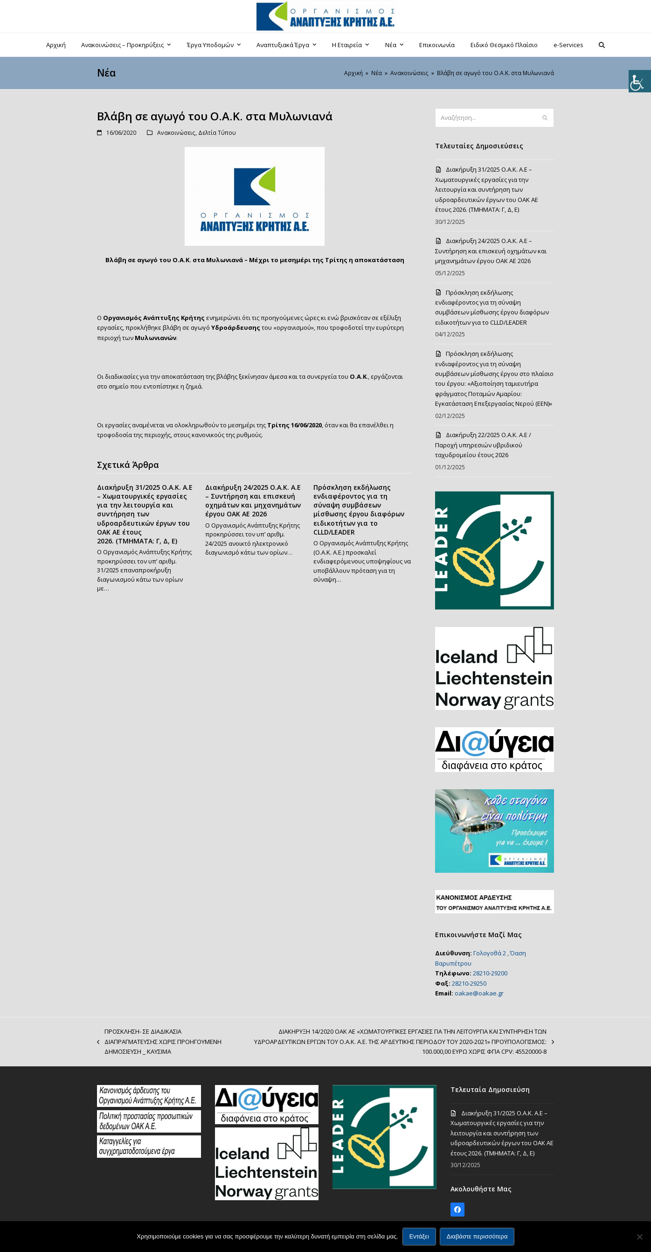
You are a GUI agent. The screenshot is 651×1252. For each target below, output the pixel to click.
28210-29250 (469, 983)
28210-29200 (490, 973)
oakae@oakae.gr (479, 993)
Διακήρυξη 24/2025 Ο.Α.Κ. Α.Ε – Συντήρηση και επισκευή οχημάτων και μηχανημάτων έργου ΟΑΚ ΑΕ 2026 (253, 501)
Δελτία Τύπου (217, 133)
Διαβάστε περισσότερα (477, 1236)
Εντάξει (419, 1236)
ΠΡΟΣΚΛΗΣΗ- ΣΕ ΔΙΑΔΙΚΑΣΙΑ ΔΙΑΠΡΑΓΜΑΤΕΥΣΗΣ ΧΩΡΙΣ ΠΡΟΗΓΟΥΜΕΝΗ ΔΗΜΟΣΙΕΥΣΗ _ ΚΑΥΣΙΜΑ (159, 1042)
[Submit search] (544, 118)
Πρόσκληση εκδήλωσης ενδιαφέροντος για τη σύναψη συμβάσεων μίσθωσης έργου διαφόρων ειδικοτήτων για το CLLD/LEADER (358, 509)
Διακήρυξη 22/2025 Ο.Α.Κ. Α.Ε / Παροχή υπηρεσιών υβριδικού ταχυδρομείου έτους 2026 (483, 445)
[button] (602, 44)
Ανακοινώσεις (176, 133)
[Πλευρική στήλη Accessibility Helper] (640, 81)
